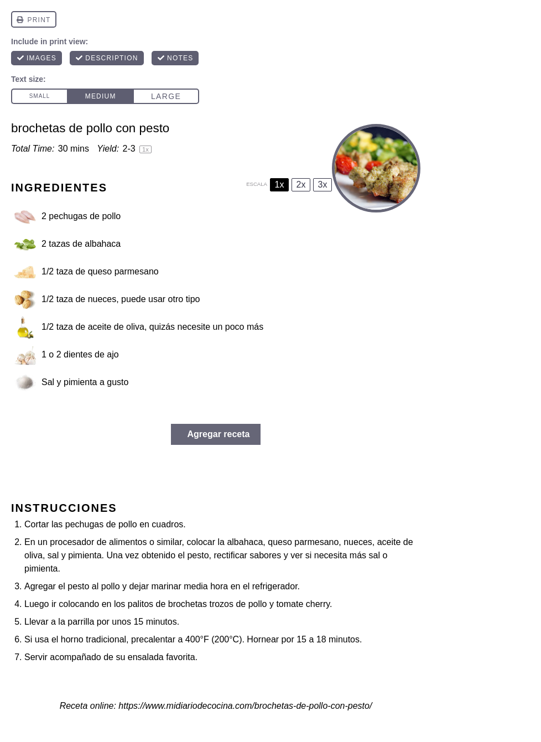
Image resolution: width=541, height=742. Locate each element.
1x (279, 184)
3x (322, 184)
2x (301, 184)
